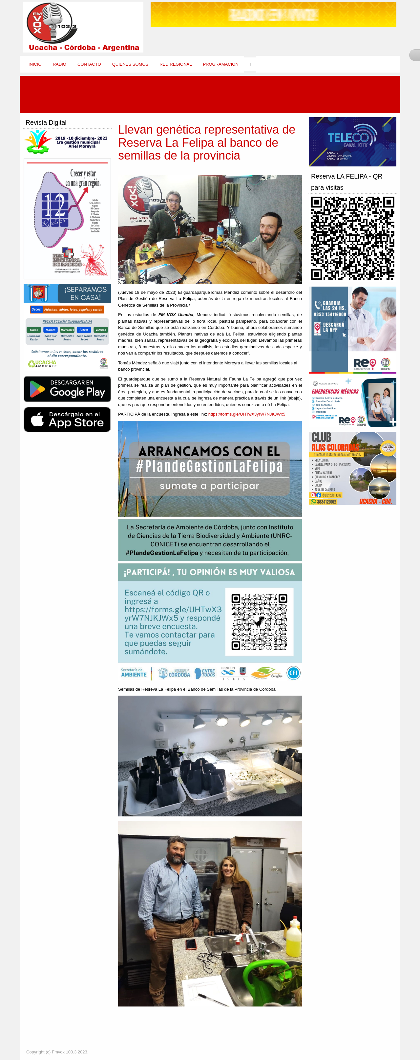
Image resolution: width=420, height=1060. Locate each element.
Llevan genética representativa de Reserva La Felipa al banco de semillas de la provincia (206, 142)
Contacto (89, 64)
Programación (220, 64)
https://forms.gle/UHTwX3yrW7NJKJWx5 (246, 414)
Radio (59, 64)
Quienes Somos (130, 64)
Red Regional (175, 64)
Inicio (35, 64)
